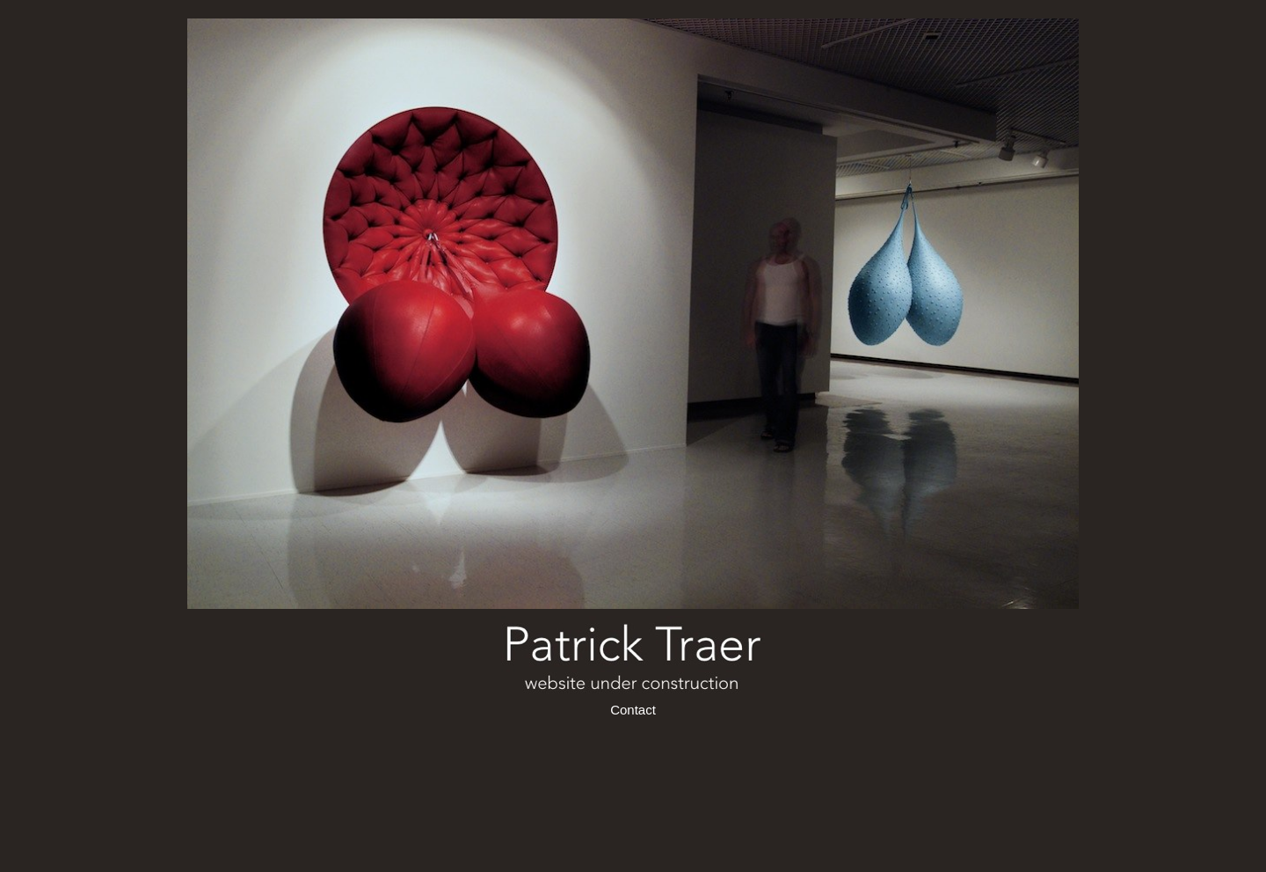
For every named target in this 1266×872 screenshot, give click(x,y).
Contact (633, 709)
